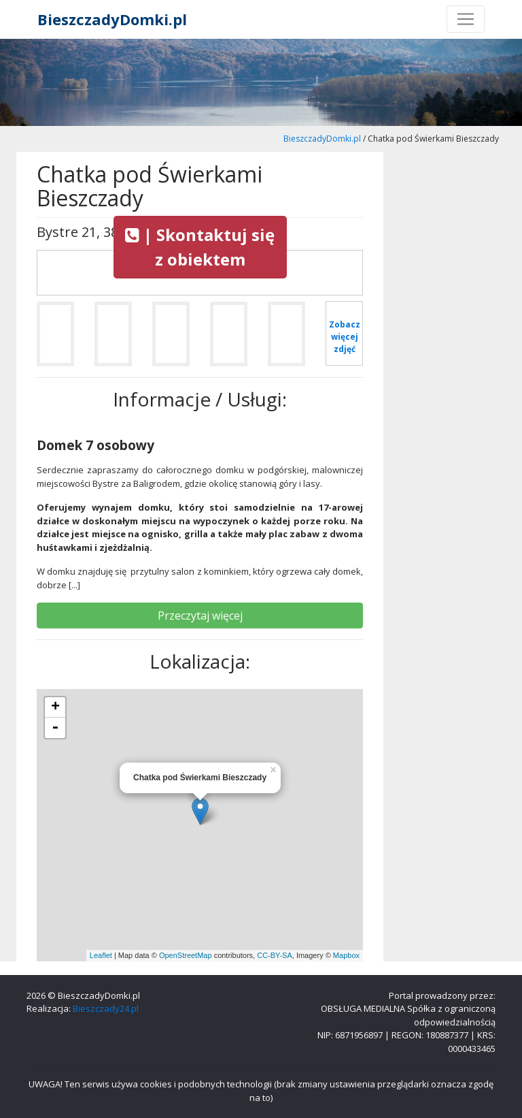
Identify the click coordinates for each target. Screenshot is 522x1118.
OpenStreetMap (185, 955)
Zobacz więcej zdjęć (344, 337)
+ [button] (55, 707)
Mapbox (346, 955)
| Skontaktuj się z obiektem (200, 246)
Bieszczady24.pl (106, 1008)
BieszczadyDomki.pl (112, 19)
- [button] (55, 728)
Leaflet (101, 955)
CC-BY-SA (274, 955)
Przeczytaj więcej (200, 615)
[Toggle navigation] (466, 19)
